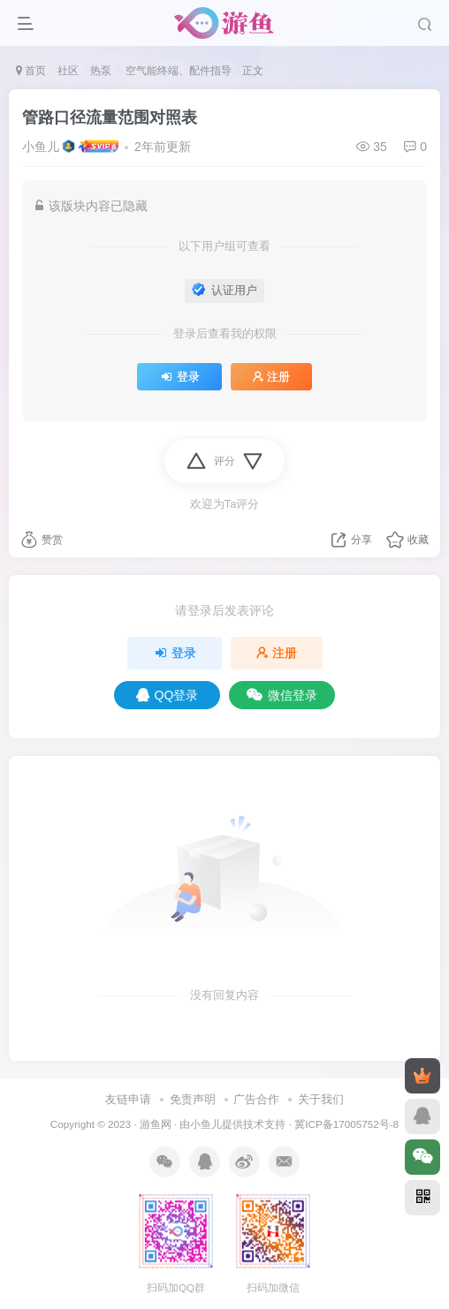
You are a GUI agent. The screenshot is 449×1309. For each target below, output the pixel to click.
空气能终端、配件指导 (176, 70)
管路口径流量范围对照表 (109, 117)
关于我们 (321, 1099)
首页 (31, 70)
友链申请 (128, 1099)
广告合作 (256, 1099)
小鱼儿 (40, 147)
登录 (179, 377)
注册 (271, 377)
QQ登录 (167, 695)
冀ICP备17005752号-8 (346, 1124)
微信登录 (282, 695)
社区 (68, 70)
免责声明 (193, 1099)
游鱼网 (155, 1124)
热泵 (100, 70)
